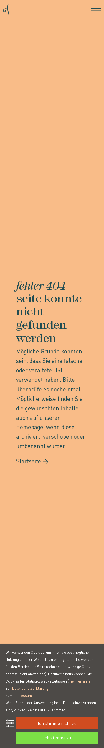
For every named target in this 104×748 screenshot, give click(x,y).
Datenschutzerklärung (30, 688)
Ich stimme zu (57, 738)
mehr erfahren (80, 680)
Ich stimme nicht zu (57, 723)
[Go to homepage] (6, 8)
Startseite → (32, 461)
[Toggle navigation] (96, 8)
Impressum (23, 695)
